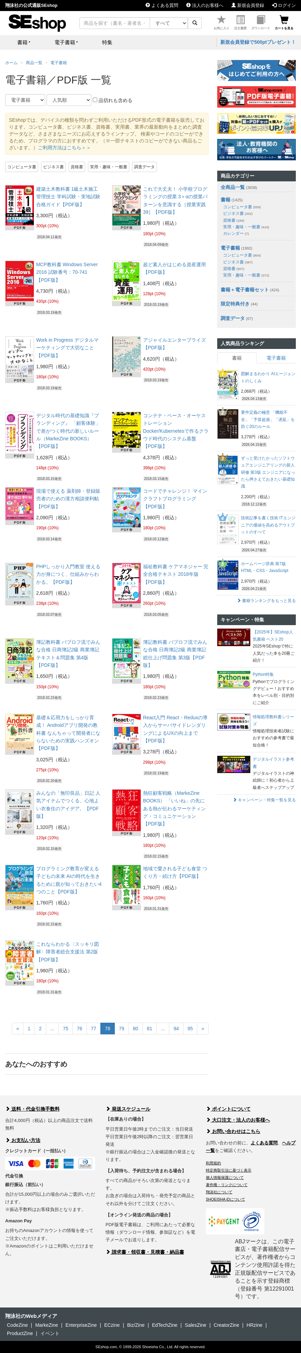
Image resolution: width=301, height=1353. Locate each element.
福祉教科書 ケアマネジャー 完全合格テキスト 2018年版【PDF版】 (176, 574)
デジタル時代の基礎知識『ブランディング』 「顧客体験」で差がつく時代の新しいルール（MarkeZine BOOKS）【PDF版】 (68, 431)
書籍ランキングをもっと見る (266, 600)
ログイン (284, 5)
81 (149, 1028)
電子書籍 (58, 62)
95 (190, 1028)
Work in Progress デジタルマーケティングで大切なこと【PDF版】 (67, 347)
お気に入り (221, 23)
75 (65, 1028)
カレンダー (236, 233)
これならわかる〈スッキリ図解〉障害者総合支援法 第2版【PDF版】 (67, 951)
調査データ (144, 166)
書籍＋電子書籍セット (245, 289)
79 (121, 1028)
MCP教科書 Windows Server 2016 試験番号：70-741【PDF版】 (67, 272)
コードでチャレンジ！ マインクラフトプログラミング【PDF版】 (175, 498)
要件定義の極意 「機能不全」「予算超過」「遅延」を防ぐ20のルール (268, 419)
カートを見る (284, 23)
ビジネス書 (53, 166)
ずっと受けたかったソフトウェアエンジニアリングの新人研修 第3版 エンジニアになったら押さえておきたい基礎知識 (268, 472)
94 (176, 1028)
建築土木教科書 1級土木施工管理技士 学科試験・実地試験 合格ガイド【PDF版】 (68, 196)
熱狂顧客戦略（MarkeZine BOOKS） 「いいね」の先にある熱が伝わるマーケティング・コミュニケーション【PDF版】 (174, 808)
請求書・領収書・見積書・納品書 (145, 1252)
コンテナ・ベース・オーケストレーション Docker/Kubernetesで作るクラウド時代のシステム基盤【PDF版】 (176, 431)
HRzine (254, 1325)
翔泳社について (219, 1192)
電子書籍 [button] (64, 42)
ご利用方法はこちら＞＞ (64, 147)
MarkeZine (46, 1325)
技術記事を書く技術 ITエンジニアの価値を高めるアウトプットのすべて (268, 524)
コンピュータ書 (21, 166)
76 (79, 1028)
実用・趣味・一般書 (108, 166)
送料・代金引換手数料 (32, 1109)
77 (94, 1028)
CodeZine (17, 1325)
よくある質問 (162, 5)
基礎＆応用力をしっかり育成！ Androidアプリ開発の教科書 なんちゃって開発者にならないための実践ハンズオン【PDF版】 (68, 733)
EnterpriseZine (81, 1325)
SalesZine (195, 1325)
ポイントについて (228, 1109)
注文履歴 (240, 23)
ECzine (112, 1325)
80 (135, 1028)
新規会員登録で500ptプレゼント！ (258, 42)
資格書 (77, 166)
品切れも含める (112, 100)
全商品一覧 (233, 187)
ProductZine (20, 1333)
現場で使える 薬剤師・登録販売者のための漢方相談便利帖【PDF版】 (68, 498)
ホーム (11, 62)
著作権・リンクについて (227, 1185)
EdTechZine (165, 1325)
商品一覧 (34, 62)
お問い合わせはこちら (233, 1131)
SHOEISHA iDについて (225, 1199)
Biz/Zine (136, 1325)
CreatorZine (226, 1325)
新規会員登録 (247, 5)
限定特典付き (235, 304)
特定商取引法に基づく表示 (228, 1170)
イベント (50, 1333)
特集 (107, 42)
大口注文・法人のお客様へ (238, 1120)
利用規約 (213, 1163)
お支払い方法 (22, 1140)
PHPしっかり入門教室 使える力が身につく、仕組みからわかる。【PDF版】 (68, 574)
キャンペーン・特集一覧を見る (264, 800)
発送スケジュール (128, 1109)
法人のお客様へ (204, 5)
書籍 (225, 199)
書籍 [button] (22, 42)
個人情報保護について (225, 1177)
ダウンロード (260, 23)
